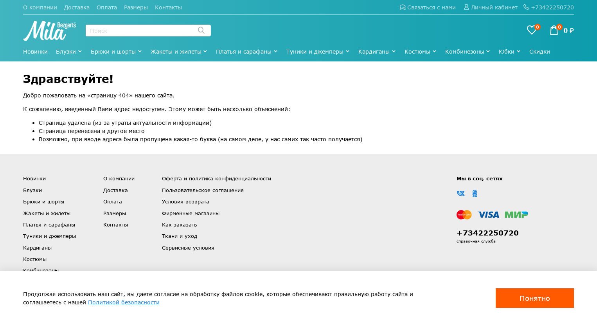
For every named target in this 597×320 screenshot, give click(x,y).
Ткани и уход (179, 236)
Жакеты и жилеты (179, 51)
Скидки (539, 51)
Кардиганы (377, 51)
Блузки (69, 51)
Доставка (77, 7)
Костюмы (421, 51)
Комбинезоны (468, 51)
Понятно (535, 298)
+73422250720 (548, 7)
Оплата (107, 7)
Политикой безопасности (124, 302)
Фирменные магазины (190, 213)
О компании (40, 7)
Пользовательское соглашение (203, 190)
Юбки (510, 51)
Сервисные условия (188, 247)
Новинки (35, 51)
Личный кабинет (491, 7)
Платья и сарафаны (247, 51)
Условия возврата (185, 201)
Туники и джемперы (318, 51)
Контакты (168, 7)
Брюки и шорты (116, 51)
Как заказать (179, 224)
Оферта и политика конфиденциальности (216, 178)
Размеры (136, 7)
